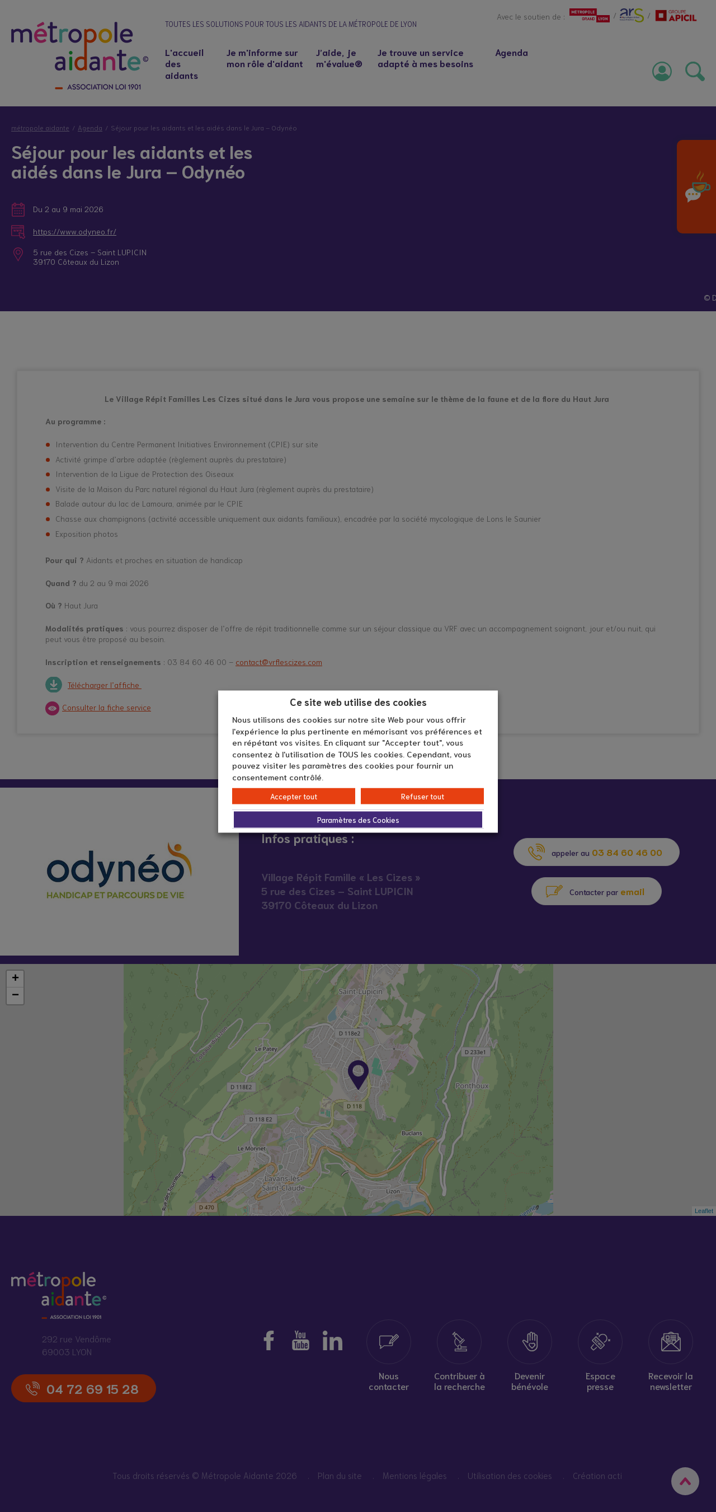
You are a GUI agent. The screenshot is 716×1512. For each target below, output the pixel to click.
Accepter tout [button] (293, 796)
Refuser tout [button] (422, 796)
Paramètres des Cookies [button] (358, 820)
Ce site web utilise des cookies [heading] (358, 701)
